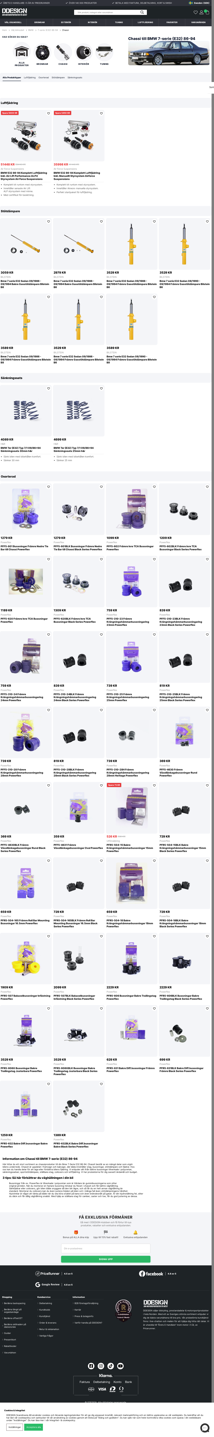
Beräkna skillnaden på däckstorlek (15, 1325)
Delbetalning (45, 1303)
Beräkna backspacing (14, 1303)
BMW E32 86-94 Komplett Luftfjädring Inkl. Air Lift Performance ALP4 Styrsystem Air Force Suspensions (24, 176)
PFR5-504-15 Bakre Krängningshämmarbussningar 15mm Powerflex (130, 848)
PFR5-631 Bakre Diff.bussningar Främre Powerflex (131, 1070)
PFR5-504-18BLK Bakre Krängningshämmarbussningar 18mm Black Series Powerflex (183, 923)
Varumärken (198, 22)
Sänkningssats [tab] (79, 77)
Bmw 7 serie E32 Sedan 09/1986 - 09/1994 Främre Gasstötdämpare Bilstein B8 (26, 359)
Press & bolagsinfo (84, 1316)
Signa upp (106, 1259)
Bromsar (42, 54)
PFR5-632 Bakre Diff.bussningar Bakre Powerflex (24, 1145)
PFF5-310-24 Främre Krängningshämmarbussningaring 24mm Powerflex (22, 697)
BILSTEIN (6, 277)
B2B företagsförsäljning (86, 1303)
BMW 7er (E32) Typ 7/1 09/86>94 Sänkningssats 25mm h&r (74, 450)
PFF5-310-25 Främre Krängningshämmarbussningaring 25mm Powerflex (128, 697)
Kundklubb (44, 1309)
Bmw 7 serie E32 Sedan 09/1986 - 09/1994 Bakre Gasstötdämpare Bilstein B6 (78, 284)
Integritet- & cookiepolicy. (63, 1420)
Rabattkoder (10, 1346)
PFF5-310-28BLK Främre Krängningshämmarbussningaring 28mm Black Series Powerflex (75, 772)
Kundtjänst (44, 1316)
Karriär (78, 1309)
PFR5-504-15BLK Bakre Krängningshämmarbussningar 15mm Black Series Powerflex (183, 848)
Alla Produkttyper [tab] (13, 77)
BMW (30, 30)
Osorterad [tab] (46, 77)
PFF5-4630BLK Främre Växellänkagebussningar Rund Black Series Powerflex (23, 848)
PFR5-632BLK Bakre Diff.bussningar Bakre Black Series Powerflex (76, 1145)
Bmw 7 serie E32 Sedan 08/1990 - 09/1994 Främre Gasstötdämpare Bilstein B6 (185, 284)
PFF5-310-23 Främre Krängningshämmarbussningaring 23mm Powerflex (128, 622)
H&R (3, 444)
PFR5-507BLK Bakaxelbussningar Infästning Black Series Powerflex (74, 998)
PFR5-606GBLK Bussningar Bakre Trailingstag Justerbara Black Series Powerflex (75, 1071)
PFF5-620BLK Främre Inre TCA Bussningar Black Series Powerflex (75, 621)
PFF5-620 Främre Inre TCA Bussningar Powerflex (24, 621)
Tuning (104, 54)
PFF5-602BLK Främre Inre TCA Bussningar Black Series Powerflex (181, 548)
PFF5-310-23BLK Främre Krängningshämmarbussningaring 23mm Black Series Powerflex (181, 622)
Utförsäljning (113, 841)
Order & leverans (47, 1322)
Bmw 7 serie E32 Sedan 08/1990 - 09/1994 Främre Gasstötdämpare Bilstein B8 (132, 359)
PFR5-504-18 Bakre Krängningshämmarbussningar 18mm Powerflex (130, 923)
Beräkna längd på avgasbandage (12, 1310)
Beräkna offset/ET (13, 1318)
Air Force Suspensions (12, 169)
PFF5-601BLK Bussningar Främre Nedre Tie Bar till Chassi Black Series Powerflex (78, 548)
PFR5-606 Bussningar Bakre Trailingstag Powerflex (131, 998)
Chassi (65, 30)
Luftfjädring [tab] (32, 77)
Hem (4, 30)
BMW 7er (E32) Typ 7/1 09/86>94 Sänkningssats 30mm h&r (21, 450)
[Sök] (110, 12)
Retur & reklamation (49, 1329)
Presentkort (10, 1339)
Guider (7, 1333)
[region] (106, 149)
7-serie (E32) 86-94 (48, 30)
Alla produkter (22, 54)
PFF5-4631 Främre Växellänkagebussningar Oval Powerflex (78, 847)
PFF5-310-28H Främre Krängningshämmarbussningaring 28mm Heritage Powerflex (128, 772)
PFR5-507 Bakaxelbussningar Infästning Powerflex (25, 998)
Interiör (84, 54)
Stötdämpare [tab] (61, 77)
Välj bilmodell (13, 22)
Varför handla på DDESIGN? (88, 1322)
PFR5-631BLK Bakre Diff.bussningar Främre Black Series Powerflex (181, 1070)
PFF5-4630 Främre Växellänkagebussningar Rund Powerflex (178, 772)
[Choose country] (199, 3)
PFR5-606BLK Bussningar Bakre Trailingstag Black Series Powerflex (181, 998)
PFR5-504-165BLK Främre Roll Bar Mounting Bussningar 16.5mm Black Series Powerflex (75, 923)
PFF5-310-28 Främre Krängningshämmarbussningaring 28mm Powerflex (22, 772)
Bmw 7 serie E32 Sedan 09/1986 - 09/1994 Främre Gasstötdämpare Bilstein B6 (132, 284)
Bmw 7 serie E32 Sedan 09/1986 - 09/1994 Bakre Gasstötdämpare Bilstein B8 (25, 284)
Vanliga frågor (46, 1335)
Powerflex (6, 542)
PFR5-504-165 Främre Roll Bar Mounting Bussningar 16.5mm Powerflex (25, 922)
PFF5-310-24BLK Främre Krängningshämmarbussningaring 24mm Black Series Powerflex (75, 697)
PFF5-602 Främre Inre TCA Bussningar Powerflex (130, 548)
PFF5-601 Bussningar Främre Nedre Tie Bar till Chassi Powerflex (24, 548)
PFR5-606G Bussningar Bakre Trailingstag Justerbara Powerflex (21, 1070)
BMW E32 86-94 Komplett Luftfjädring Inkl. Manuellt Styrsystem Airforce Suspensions (77, 176)
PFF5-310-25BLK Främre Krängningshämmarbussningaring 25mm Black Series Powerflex (181, 697)
